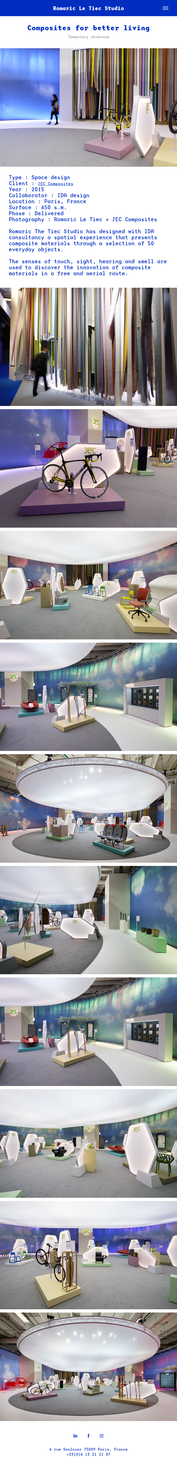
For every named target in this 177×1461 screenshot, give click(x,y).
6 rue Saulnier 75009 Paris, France (88, 1449)
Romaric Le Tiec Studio (88, 8)
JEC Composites (55, 183)
